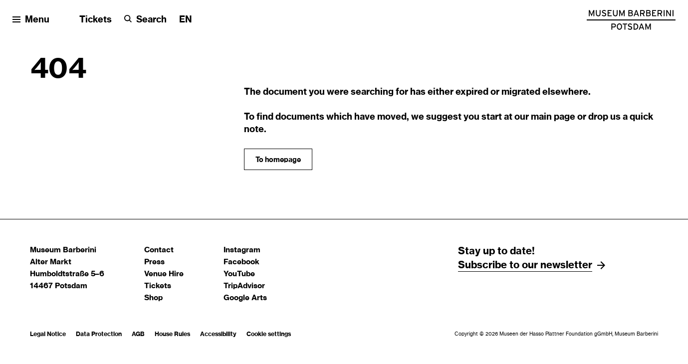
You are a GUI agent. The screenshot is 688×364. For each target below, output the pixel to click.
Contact (159, 250)
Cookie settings (268, 334)
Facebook (241, 262)
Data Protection (99, 334)
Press (154, 262)
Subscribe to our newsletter (525, 265)
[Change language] (185, 20)
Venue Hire (164, 274)
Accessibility (218, 334)
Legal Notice (48, 334)
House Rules (172, 334)
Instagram (242, 250)
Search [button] (151, 19)
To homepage (278, 160)
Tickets (95, 19)
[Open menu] (30, 20)
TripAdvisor (244, 286)
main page (553, 117)
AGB (138, 334)
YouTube (239, 274)
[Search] (145, 20)
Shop (153, 298)
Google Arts (245, 298)
